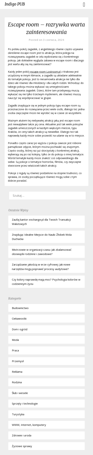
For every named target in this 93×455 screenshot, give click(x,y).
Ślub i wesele (20, 393)
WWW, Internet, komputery (29, 425)
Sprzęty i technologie (25, 403)
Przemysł (18, 361)
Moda (15, 340)
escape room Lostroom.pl (45, 71)
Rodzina (17, 382)
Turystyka (18, 414)
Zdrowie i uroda (21, 435)
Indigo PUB (15, 4)
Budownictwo (20, 308)
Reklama (17, 371)
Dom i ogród (19, 329)
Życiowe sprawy (22, 446)
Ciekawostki (19, 318)
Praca (15, 350)
